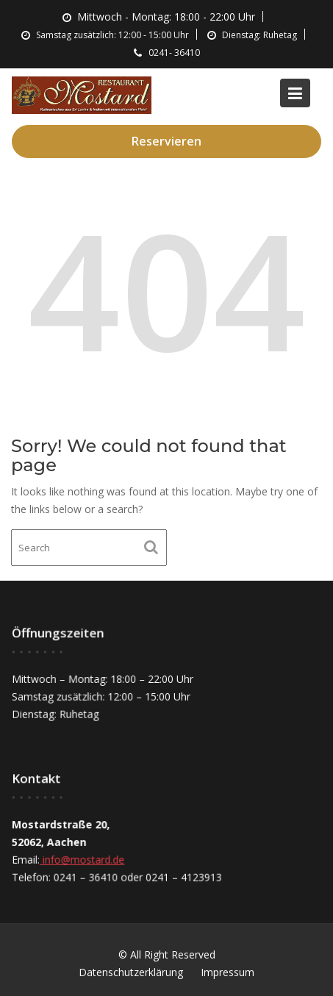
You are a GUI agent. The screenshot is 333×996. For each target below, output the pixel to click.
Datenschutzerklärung (131, 972)
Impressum (227, 972)
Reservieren (166, 141)
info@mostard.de (82, 859)
